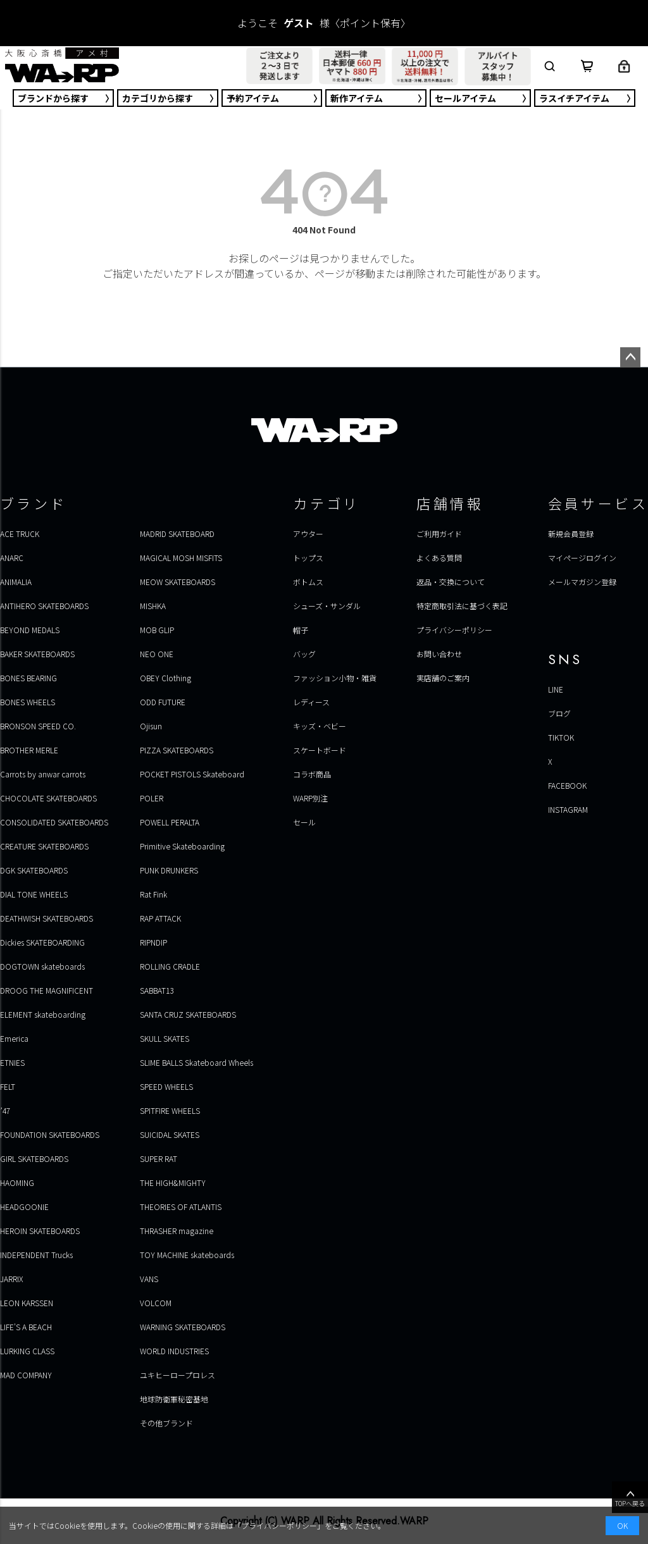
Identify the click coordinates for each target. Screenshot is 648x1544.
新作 (356, 98)
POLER (151, 798)
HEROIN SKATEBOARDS (40, 1230)
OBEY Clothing (165, 677)
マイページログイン (582, 557)
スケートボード (319, 749)
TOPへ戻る (630, 1498)
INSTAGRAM (568, 809)
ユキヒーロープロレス (177, 1374)
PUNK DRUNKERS (169, 870)
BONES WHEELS (27, 701)
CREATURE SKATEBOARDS (44, 846)
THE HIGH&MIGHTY (173, 1182)
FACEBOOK (567, 785)
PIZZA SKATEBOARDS (176, 749)
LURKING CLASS (27, 1350)
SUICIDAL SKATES (169, 1134)
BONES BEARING (28, 677)
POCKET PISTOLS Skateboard (192, 774)
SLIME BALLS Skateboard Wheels (196, 1062)
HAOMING (17, 1182)
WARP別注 (310, 798)
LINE (555, 689)
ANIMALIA (16, 581)
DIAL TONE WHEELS (34, 894)
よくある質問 (439, 557)
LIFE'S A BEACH (26, 1326)
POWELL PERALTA (169, 822)
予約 (253, 98)
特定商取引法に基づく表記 (462, 605)
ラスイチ (574, 98)
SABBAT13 (156, 990)
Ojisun (151, 725)
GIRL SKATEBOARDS (34, 1158)
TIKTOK (561, 737)
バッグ (304, 653)
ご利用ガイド (439, 533)
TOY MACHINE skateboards (187, 1254)
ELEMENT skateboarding (42, 1014)
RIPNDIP (153, 942)
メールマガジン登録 (582, 581)
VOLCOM (155, 1302)
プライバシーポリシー (454, 629)
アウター (308, 533)
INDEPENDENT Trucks (36, 1254)
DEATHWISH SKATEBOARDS (46, 918)
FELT (7, 1086)
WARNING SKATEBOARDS (182, 1326)
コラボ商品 (312, 774)
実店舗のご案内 (443, 677)
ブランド (53, 98)
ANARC (11, 557)
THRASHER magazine (176, 1230)
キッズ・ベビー (319, 725)
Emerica (14, 1038)
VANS (149, 1278)
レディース (311, 701)
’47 (5, 1110)
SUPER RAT (158, 1158)
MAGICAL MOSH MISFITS (181, 557)
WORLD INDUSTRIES (174, 1350)
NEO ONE (156, 653)
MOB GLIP (157, 629)
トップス (308, 557)
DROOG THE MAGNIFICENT (46, 990)
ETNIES (12, 1062)
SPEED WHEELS (166, 1086)
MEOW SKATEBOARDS (177, 581)
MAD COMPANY (26, 1374)
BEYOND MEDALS (29, 629)
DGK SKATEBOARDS (34, 870)
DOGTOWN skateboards (42, 966)
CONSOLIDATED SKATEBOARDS (54, 822)
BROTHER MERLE (29, 749)
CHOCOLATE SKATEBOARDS (48, 798)
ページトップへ (630, 357)
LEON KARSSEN (26, 1302)
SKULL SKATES (164, 1038)
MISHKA (153, 605)
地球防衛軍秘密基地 (174, 1398)
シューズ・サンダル (327, 605)
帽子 (300, 629)
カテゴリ (157, 98)
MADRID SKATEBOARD (177, 533)
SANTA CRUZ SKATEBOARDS (188, 1014)
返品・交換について (450, 581)
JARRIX (11, 1278)
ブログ (559, 713)
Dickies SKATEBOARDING (42, 942)
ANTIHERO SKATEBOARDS (44, 605)
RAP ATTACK (160, 918)
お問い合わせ (439, 653)
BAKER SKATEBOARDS (37, 653)
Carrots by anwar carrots (42, 774)
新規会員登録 (571, 533)
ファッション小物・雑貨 (335, 677)
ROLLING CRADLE (170, 966)
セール (465, 98)
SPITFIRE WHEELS (170, 1110)
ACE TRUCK (19, 533)
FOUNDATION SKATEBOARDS (49, 1134)
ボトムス (308, 581)
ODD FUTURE (162, 701)
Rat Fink (153, 894)
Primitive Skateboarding (182, 846)
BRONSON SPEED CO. (38, 725)
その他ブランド (166, 1422)
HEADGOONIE (24, 1206)
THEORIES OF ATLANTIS (180, 1206)
